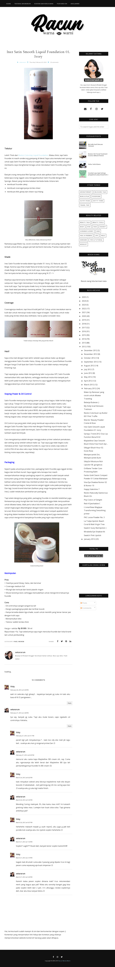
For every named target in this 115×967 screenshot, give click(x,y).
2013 (84, 343)
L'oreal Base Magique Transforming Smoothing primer (95, 510)
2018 (84, 324)
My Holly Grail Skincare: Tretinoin (95, 145)
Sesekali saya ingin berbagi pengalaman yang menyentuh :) (98, 174)
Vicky (12, 686)
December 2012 (90, 350)
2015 (84, 335)
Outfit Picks (85, 201)
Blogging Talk (100, 192)
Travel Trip (84, 205)
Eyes (89, 227)
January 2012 (89, 539)
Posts (84, 603)
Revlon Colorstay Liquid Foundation (33, 155)
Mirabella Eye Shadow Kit (94, 531)
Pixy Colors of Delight (93, 500)
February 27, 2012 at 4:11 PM (25, 736)
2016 (84, 331)
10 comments (54, 62)
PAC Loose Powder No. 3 (94, 517)
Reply (69, 703)
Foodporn (96, 196)
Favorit (103, 227)
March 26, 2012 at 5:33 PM (24, 800)
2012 (84, 346)
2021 (84, 312)
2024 (84, 301)
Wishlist (83, 244)
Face (16, 641)
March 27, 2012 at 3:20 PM (24, 877)
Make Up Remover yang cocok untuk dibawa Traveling (94, 395)
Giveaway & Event (87, 231)
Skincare (83, 240)
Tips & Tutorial (96, 240)
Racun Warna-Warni (64, 961)
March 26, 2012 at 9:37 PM (24, 822)
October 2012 (89, 358)
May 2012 (88, 377)
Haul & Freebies (86, 235)
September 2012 (91, 362)
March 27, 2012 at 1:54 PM (24, 842)
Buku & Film (84, 196)
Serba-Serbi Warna (94, 164)
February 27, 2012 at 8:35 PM (25, 755)
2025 (84, 297)
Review (21, 641)
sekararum (15, 709)
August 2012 (89, 365)
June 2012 (88, 373)
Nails (103, 235)
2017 (84, 327)
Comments (86, 608)
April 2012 (88, 381)
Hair (98, 231)
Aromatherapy (86, 192)
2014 (84, 339)
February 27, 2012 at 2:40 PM (19, 713)
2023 (84, 305)
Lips (96, 235)
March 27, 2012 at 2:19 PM (24, 858)
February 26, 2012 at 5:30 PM (19, 690)
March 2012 (89, 384)
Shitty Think (98, 201)
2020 (84, 316)
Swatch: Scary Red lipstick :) (95, 528)
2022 (84, 308)
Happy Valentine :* (92, 489)
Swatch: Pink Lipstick (92, 535)
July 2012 (88, 369)
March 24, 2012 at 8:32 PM (24, 778)
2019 (84, 320)
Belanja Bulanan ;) (91, 402)
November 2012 (90, 354)
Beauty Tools (98, 222)
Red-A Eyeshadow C (92, 503)
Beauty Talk (85, 222)
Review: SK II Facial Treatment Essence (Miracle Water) (97, 154)
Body (82, 227)
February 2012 (90, 388)
